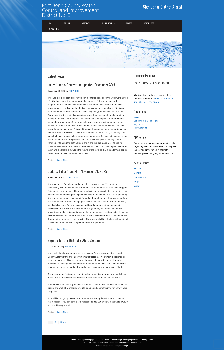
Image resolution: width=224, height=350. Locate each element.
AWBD (137, 117)
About (67, 23)
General (137, 173)
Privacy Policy (147, 340)
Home (49, 23)
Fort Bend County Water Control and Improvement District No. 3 (70, 10)
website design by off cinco (107, 346)
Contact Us (53, 29)
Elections (138, 168)
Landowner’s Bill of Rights (146, 121)
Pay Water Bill (140, 128)
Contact (124, 340)
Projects (138, 181)
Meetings (86, 23)
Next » (63, 322)
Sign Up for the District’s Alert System (74, 240)
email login (123, 346)
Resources (149, 23)
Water (129, 23)
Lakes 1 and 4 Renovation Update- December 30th (82, 84)
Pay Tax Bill (139, 124)
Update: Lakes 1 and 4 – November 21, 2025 (77, 171)
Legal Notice (134, 340)
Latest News (62, 160)
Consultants (108, 23)
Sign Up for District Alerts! (162, 7)
